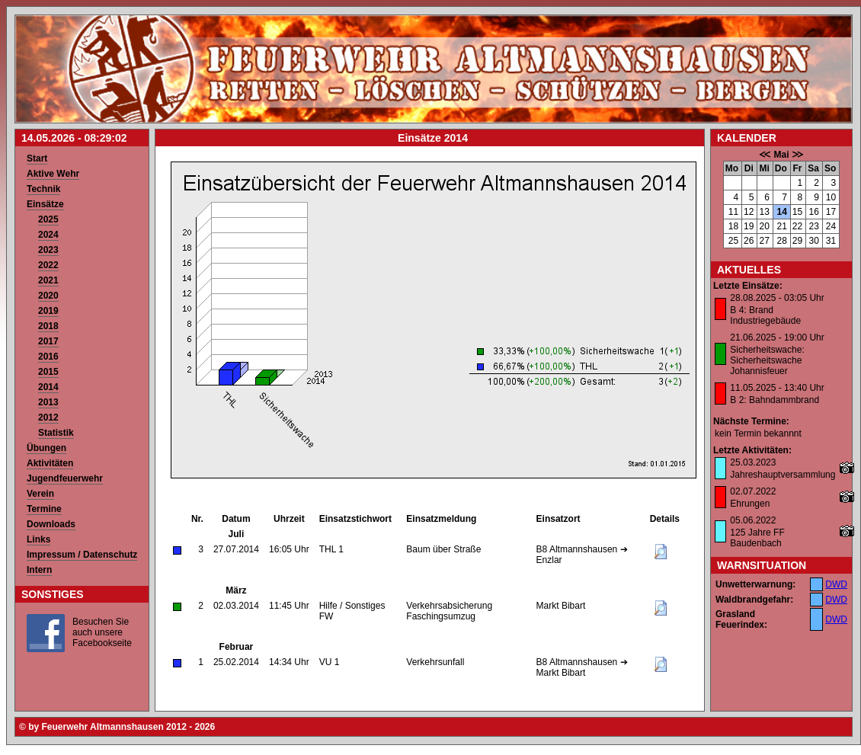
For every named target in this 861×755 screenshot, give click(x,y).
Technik (43, 189)
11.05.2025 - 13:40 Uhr (777, 387)
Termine (44, 509)
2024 (48, 234)
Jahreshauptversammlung (782, 474)
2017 (48, 341)
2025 (48, 219)
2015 (48, 371)
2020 (48, 295)
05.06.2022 (753, 520)
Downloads (51, 524)
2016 (48, 356)
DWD (836, 584)
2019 (48, 311)
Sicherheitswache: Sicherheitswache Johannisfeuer (767, 360)
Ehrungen (750, 503)
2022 (48, 265)
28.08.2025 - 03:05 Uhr (777, 298)
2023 (48, 250)
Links (38, 539)
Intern (39, 570)
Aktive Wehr (53, 173)
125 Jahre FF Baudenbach (757, 538)
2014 (48, 387)
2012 (48, 417)
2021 (48, 280)
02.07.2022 (753, 491)
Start (37, 158)
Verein (40, 493)
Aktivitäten (50, 463)
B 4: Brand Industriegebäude (765, 315)
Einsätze (45, 204)
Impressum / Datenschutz (82, 554)
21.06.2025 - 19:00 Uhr (777, 337)
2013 (48, 402)
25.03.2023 (753, 462)
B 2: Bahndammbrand (774, 400)
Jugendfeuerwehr (65, 478)
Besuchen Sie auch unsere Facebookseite (102, 632)
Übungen (46, 448)
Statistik (56, 432)
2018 (48, 326)
